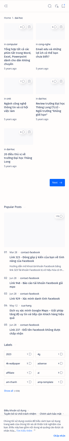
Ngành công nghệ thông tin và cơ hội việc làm (16, 107)
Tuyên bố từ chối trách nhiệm (20, 413)
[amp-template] (50, 382)
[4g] (50, 354)
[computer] (12, 44)
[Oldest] (57, 183)
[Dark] (56, 6)
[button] (22, 27)
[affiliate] (19, 372)
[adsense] (50, 363)
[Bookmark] (63, 6)
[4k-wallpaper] (19, 363)
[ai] (50, 372)
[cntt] (9, 98)
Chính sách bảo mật (50, 413)
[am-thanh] (19, 382)
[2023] (19, 354)
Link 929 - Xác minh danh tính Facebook (35, 298)
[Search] (49, 6)
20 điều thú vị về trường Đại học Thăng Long (18, 158)
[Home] (7, 17)
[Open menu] (6, 6)
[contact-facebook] (30, 252)
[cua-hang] (26, 305)
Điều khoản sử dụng (15, 410)
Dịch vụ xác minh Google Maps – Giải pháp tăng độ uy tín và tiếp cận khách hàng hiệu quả (37, 314)
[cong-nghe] (44, 44)
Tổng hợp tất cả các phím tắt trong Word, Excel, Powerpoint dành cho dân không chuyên (17, 57)
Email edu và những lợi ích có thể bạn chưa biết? (48, 53)
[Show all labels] (12, 391)
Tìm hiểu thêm (24, 430)
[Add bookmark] (29, 26)
